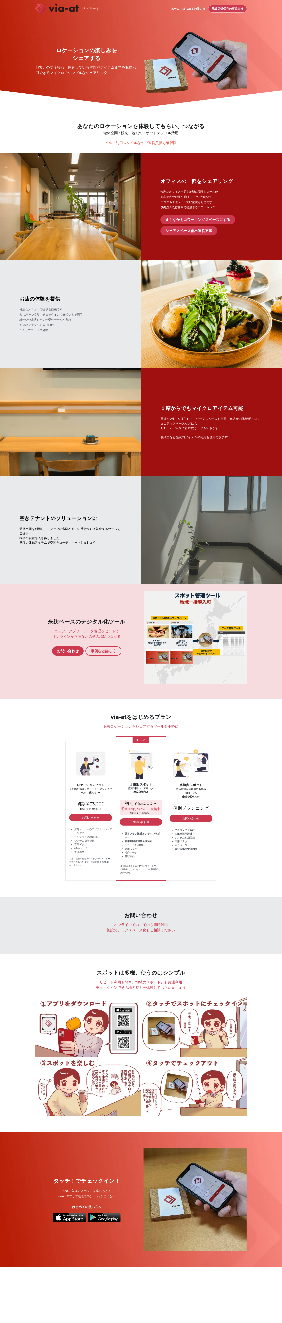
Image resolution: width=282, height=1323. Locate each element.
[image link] (57, 8)
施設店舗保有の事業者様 (227, 8)
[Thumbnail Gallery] (88, 1027)
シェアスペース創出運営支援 (188, 231)
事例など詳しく (103, 651)
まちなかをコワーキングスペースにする (197, 219)
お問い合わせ (68, 651)
